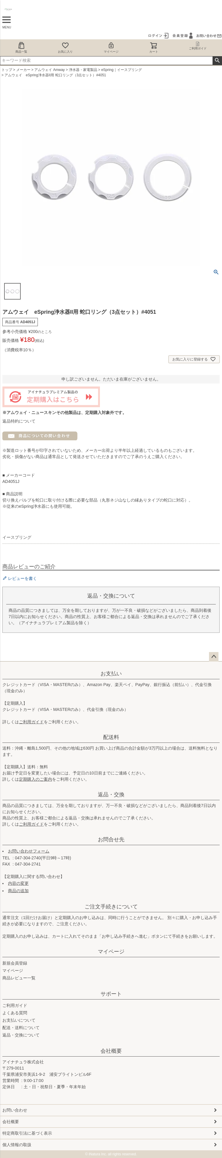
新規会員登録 (14, 963)
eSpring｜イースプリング (121, 70)
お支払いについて (18, 1020)
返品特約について (18, 421)
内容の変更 (18, 883)
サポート (111, 994)
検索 (217, 60)
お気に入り (65, 47)
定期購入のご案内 (35, 779)
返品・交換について (21, 1035)
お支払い (111, 674)
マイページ (111, 47)
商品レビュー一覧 (18, 978)
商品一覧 (21, 47)
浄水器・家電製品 (83, 70)
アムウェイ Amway (49, 70)
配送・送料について (21, 1027)
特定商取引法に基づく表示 (27, 1133)
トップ (6, 70)
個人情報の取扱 (16, 1144)
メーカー (23, 70)
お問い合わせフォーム (28, 851)
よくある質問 (14, 1012)
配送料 (111, 737)
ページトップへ (213, 657)
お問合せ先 (111, 839)
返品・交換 (111, 795)
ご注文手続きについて (111, 907)
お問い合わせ (14, 1110)
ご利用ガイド (31, 721)
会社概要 (111, 1051)
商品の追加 (18, 890)
